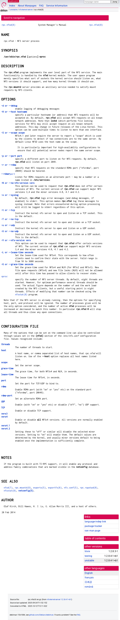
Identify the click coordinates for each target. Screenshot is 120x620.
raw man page (92, 530)
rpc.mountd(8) (23, 487)
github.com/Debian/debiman (41, 615)
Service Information (56, 5)
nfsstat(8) (21, 294)
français (89, 577)
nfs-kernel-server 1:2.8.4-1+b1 (59, 599)
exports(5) (39, 487)
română (89, 586)
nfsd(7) (8, 487)
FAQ (41, 5)
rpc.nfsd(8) (8, 25)
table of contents (95, 538)
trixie (87, 551)
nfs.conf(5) (71, 487)
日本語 (88, 582)
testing (88, 556)
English (89, 573)
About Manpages (27, 5)
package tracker (93, 526)
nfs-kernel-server (26, 10)
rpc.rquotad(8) (88, 487)
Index (12, 5)
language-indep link (95, 521)
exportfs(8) (55, 487)
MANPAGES (13, 1)
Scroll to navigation (14, 17)
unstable (13, 10)
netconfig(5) (25, 490)
